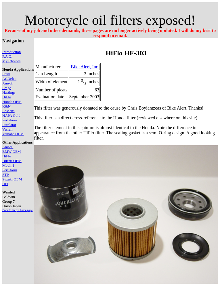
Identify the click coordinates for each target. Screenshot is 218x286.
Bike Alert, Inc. (85, 66)
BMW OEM (11, 151)
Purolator (9, 125)
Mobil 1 (8, 165)
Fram (6, 74)
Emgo (6, 88)
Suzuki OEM (12, 179)
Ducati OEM (12, 161)
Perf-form (9, 120)
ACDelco (9, 78)
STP (5, 174)
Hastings (9, 92)
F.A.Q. (7, 56)
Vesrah (7, 129)
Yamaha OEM (13, 134)
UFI (5, 184)
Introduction (11, 52)
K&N (6, 106)
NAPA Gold (11, 115)
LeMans (8, 111)
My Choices (11, 61)
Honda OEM (12, 101)
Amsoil (7, 83)
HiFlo (6, 97)
